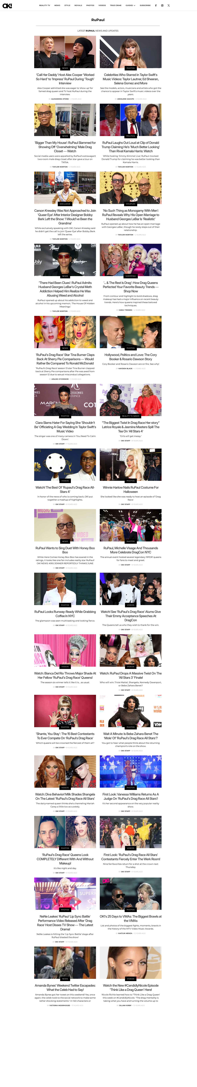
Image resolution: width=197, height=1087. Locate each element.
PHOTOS (90, 5)
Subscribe (145, 5)
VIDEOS (102, 5)
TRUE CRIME (115, 5)
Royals (78, 5)
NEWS (57, 5)
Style (67, 5)
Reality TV (44, 5)
